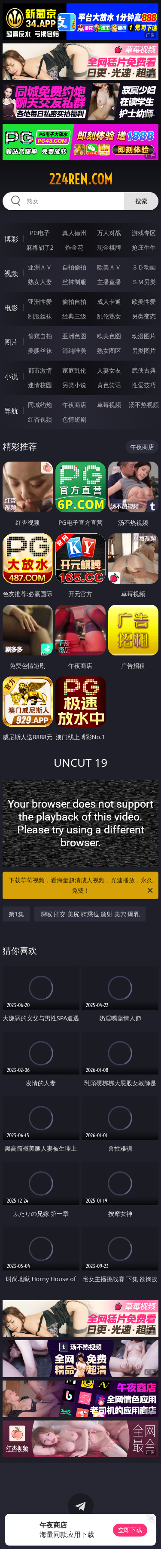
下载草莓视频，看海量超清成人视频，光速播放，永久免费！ (82, 886)
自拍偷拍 (74, 267)
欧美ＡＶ (109, 267)
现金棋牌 (109, 247)
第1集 (16, 914)
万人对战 (109, 233)
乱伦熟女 (109, 316)
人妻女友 (109, 370)
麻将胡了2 (40, 247)
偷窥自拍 (40, 336)
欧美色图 (109, 336)
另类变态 (144, 316)
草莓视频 (109, 405)
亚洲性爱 (40, 301)
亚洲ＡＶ (40, 267)
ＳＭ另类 (144, 282)
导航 (11, 411)
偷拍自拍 (74, 301)
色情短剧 (74, 419)
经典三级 (74, 316)
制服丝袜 (40, 316)
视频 (11, 273)
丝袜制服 (74, 282)
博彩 (11, 239)
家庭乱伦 (74, 370)
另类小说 (74, 385)
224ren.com (80, 179)
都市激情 (40, 370)
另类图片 (144, 350)
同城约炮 (40, 405)
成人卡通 (109, 301)
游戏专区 (144, 233)
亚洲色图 (74, 336)
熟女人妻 (40, 282)
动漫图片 (144, 336)
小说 (11, 376)
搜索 (141, 201)
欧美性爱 (144, 301)
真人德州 (74, 233)
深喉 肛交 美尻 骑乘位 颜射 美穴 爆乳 (90, 914)
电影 (11, 307)
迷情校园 (40, 385)
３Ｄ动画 (144, 267)
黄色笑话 (109, 385)
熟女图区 (109, 350)
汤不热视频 (144, 405)
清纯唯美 (74, 350)
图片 (11, 342)
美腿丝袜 (40, 350)
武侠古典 (144, 370)
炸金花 (74, 247)
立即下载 (130, 1530)
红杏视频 (40, 419)
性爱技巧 (144, 385)
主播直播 (109, 282)
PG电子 (40, 233)
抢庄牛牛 (144, 247)
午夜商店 (74, 405)
